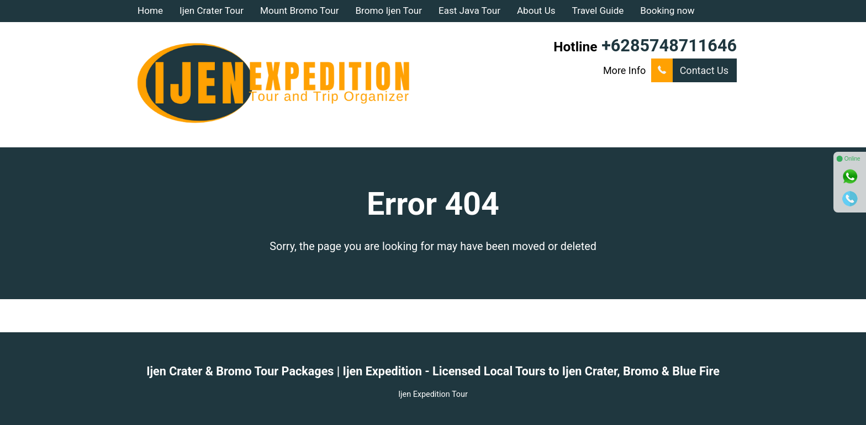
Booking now (667, 10)
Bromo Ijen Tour (388, 10)
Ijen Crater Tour (211, 10)
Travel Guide (598, 10)
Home (150, 10)
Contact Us (689, 70)
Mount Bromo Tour (299, 10)
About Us (536, 10)
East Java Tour (469, 10)
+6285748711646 (669, 45)
